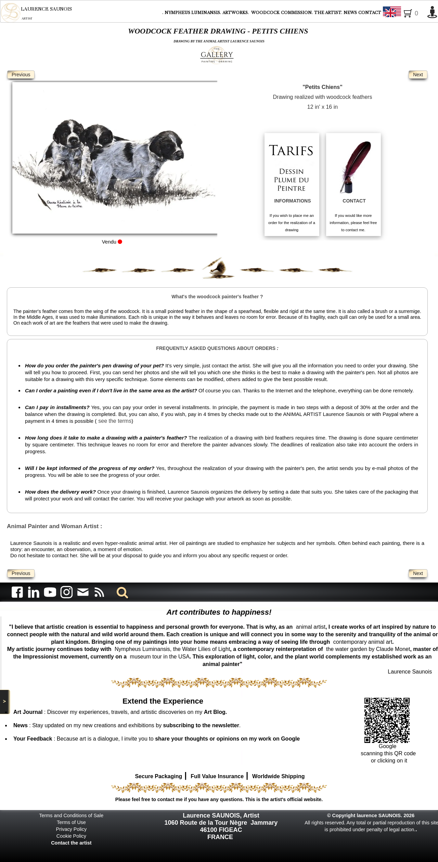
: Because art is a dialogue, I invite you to (156, 739)
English (403, 13)
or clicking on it (388, 760)
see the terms (114, 421)
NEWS (350, 12)
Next (418, 74)
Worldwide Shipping (278, 776)
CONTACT (369, 12)
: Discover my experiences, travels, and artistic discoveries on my (120, 712)
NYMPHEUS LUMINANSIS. (193, 12)
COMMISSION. (297, 12)
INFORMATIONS (292, 201)
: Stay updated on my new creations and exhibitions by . (127, 725)
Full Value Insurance (217, 776)
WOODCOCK (265, 12)
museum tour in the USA (160, 656)
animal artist (310, 627)
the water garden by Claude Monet (368, 649)
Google (388, 746)
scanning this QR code (388, 753)
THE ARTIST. (328, 12)
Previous (21, 74)
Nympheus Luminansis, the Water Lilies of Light (172, 649)
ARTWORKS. (236, 12)
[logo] (36, 12)
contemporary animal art (362, 642)
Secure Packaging (158, 776)
